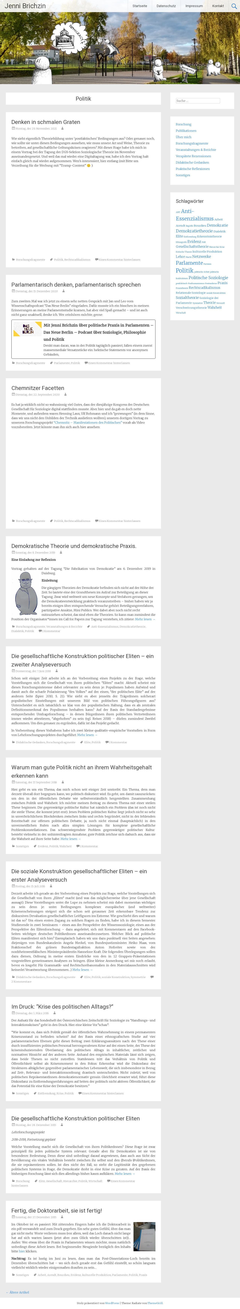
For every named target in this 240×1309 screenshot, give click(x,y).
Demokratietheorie (133, 626)
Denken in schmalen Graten (45, 122)
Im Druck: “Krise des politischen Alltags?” (62, 1006)
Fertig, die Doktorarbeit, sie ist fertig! (56, 1210)
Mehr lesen (145, 619)
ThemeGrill (155, 1303)
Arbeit (42, 1275)
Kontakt (218, 6)
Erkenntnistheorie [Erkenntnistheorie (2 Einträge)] (209, 236)
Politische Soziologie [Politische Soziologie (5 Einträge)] (208, 277)
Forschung (23, 1181)
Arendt (51, 1275)
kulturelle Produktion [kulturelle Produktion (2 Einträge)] (207, 251)
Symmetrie (138, 977)
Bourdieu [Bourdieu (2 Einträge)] (200, 225)
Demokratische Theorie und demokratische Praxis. (73, 546)
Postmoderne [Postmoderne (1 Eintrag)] (211, 283)
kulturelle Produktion (96, 1275)
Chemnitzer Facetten (37, 388)
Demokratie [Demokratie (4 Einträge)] (217, 225)
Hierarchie (70, 1181)
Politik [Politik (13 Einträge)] (185, 270)
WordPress (112, 1303)
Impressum (194, 6)
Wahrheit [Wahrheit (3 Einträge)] (215, 307)
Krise (60, 1093)
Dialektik (17, 631)
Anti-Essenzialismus (104, 626)
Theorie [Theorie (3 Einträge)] (209, 303)
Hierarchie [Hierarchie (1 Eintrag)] (214, 247)
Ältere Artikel (17, 1292)
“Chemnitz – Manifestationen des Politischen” (88, 422)
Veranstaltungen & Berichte (64, 626)
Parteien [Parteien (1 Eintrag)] (207, 264)
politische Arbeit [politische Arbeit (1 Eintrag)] (201, 272)
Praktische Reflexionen (193, 169)
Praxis (143, 1275)
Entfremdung (47, 1093)
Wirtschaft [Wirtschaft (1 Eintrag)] (181, 313)
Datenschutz (166, 6)
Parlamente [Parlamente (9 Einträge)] (189, 263)
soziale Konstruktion (116, 977)
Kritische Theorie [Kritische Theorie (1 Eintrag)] (184, 252)
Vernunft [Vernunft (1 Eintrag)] (220, 303)
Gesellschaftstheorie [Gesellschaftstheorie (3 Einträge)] (192, 247)
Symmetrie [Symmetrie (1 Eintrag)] (198, 303)
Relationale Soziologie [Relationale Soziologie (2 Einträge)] (191, 292)
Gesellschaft (54, 1181)
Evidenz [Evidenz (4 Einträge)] (194, 241)
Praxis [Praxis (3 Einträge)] (223, 283)
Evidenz (43, 846)
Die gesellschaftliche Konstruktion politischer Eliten (75, 1118)
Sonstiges (22, 846)
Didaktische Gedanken (30, 742)
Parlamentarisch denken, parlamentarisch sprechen (76, 284)
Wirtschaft (95, 1181)
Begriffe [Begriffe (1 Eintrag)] (189, 226)
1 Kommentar (51, 631)
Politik (58, 259)
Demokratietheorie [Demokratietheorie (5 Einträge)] (194, 230)
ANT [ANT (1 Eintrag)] (178, 212)
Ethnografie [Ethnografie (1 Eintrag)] (181, 242)
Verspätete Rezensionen (193, 156)
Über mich (183, 137)
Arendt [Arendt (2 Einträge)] (180, 225)
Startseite (140, 6)
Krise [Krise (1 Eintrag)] (222, 247)
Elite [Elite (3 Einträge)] (179, 236)
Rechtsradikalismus (77, 259)
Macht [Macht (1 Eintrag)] (189, 257)
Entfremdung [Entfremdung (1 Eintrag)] (190, 237)
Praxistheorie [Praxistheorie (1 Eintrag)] (182, 288)
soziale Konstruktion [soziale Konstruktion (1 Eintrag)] (216, 293)
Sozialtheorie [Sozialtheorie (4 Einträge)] (187, 297)
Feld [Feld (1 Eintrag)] (204, 242)
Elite (87, 742)
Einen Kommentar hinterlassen (119, 259)
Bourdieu (63, 1275)
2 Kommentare (21, 981)
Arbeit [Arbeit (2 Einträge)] (218, 219)
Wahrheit (65, 846)
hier (22, 1251)
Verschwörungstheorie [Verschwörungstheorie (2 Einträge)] (191, 307)
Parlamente (62, 363)
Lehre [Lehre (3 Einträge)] (180, 257)
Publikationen (186, 131)
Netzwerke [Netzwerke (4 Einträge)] (201, 256)
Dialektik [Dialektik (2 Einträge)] (220, 231)
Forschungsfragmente (30, 259)
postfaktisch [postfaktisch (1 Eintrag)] (181, 283)
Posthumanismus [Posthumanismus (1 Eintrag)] (196, 283)
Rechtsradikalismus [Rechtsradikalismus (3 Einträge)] (204, 288)
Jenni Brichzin (25, 6)
